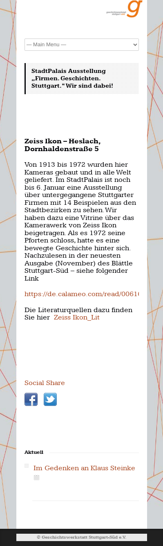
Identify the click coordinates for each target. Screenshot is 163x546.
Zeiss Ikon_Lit (77, 317)
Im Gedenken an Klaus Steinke (84, 468)
